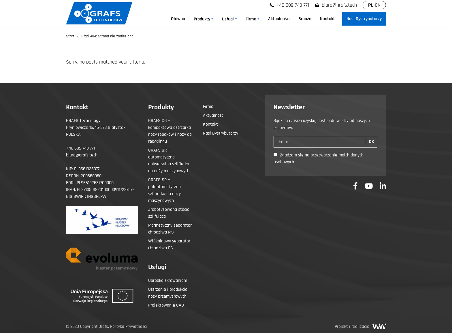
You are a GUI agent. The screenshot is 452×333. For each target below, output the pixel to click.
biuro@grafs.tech (339, 5)
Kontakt (210, 124)
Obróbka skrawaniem (167, 281)
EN (378, 5)
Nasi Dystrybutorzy (220, 133)
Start (70, 36)
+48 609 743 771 (292, 5)
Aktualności (214, 115)
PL (370, 5)
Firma (208, 107)
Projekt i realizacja (360, 327)
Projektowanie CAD (166, 305)
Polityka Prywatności (128, 326)
